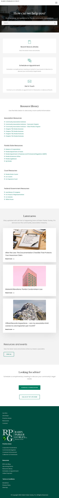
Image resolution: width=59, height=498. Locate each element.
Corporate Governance (9, 447)
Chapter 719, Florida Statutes (14, 131)
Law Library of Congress (13, 192)
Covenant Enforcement (9, 452)
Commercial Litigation (9, 450)
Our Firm (4, 413)
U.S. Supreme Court (11, 179)
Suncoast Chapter (33, 124)
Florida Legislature (11, 159)
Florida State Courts (12, 174)
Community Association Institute (16, 122)
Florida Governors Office (13, 156)
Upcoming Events (7, 466)
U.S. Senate (9, 197)
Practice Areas (6, 418)
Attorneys (5, 415)
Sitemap (5, 487)
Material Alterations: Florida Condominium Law (23, 289)
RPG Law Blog (6, 464)
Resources (5, 421)
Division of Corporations (13, 149)
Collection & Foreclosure (9, 454)
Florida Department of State (14, 151)
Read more (8, 259)
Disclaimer (5, 483)
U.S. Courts (9, 177)
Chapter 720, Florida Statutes (15, 134)
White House (9, 199)
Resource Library (7, 469)
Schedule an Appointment (10, 471)
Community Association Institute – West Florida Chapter (23, 126)
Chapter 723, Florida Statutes (15, 136)
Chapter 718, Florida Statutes (14, 129)
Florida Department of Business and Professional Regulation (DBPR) (26, 154)
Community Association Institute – (16, 124)
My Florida (9, 161)
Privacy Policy (6, 485)
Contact (5, 423)
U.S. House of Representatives (15, 194)
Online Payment (7, 473)
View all (8, 354)
